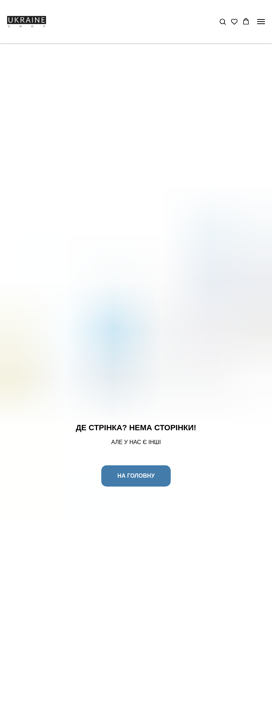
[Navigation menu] (261, 21)
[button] (222, 21)
